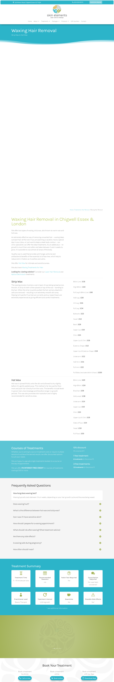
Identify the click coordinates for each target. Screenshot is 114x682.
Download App (90, 678)
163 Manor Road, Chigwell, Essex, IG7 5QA (28, 2)
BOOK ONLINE (96, 2)
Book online (58, 678)
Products (64, 21)
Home (30, 21)
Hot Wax (21, 263)
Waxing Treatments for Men (32, 267)
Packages (55, 21)
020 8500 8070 (78, 2)
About (35, 21)
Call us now (26, 678)
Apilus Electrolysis (18, 274)
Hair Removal (85, 210)
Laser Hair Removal (52, 272)
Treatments (44, 21)
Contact (83, 21)
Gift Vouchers (75, 21)
